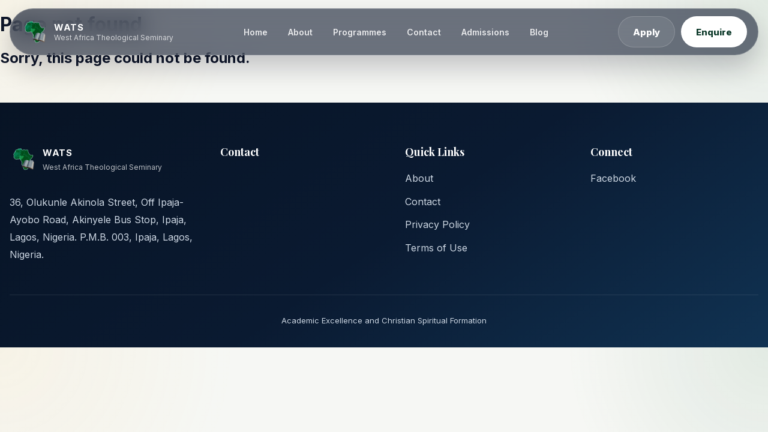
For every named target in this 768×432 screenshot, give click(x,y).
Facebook (613, 178)
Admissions (485, 32)
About (300, 32)
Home (256, 32)
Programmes (359, 32)
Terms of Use (436, 248)
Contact (424, 32)
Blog (539, 32)
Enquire (714, 32)
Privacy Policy (437, 224)
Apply (646, 32)
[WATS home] (97, 32)
